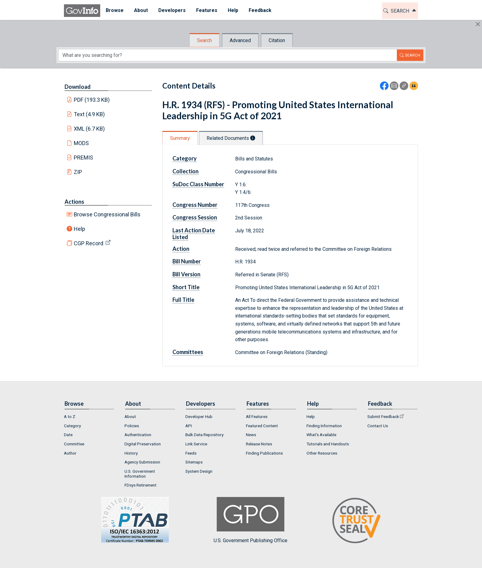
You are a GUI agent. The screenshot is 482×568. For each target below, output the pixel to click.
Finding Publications (264, 453)
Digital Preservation (142, 443)
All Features (256, 416)
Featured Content (262, 425)
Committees (187, 352)
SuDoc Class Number (198, 184)
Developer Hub (198, 416)
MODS (81, 143)
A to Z (69, 416)
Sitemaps (194, 462)
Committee (74, 443)
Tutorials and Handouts (327, 443)
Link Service (196, 443)
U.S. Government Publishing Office (250, 520)
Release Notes (259, 443)
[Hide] (478, 24)
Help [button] (232, 10)
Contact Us (377, 425)
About (130, 416)
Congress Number (194, 204)
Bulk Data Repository (204, 434)
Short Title (186, 287)
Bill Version (186, 274)
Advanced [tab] (240, 40)
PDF (92, 100)
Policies (131, 425)
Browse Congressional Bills (107, 214)
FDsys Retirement (140, 485)
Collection (185, 171)
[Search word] (228, 55)
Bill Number (186, 261)
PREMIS (83, 157)
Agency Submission (142, 462)
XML (89, 128)
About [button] (141, 10)
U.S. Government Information (139, 474)
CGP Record (88, 243)
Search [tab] (204, 40)
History (131, 453)
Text (89, 114)
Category (184, 158)
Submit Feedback (383, 416)
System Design (198, 471)
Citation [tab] (277, 40)
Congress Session (194, 217)
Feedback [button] (259, 10)
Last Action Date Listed (193, 233)
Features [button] (206, 10)
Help (79, 229)
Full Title (183, 299)
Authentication (137, 434)
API (188, 425)
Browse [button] (114, 10)
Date (68, 434)
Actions (74, 201)
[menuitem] (114, 10)
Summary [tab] (180, 138)
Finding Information (324, 425)
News (251, 434)
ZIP (78, 172)
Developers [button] (171, 10)
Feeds (190, 453)
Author (70, 453)
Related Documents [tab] (231, 138)
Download (78, 86)
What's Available (321, 434)
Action (180, 248)
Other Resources (321, 453)
